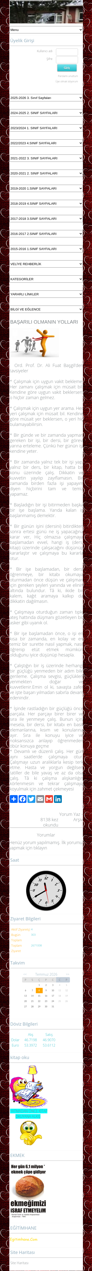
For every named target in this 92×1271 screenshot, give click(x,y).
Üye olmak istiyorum (66, 81)
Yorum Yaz (69, 814)
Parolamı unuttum (68, 76)
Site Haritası (19, 1263)
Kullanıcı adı (44, 51)
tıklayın (40, 848)
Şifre (50, 59)
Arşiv (78, 819)
